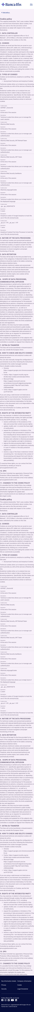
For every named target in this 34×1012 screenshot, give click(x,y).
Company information (24, 981)
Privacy (3, 985)
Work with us (5, 12)
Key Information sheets (8, 981)
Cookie (19, 985)
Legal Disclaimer (22, 989)
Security (4, 989)
